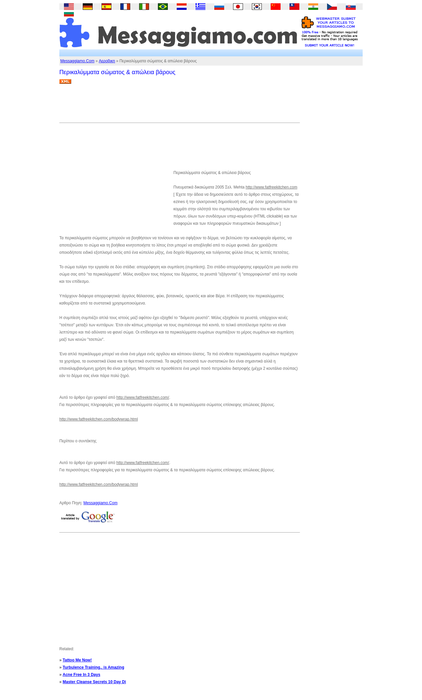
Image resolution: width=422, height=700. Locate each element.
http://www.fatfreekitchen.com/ (142, 397)
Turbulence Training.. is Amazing (93, 667)
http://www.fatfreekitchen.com (271, 187)
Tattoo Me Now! (77, 660)
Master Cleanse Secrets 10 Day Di (94, 682)
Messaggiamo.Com (77, 61)
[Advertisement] (179, 106)
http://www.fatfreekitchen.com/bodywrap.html (98, 419)
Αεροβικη (107, 61)
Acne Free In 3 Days (81, 674)
